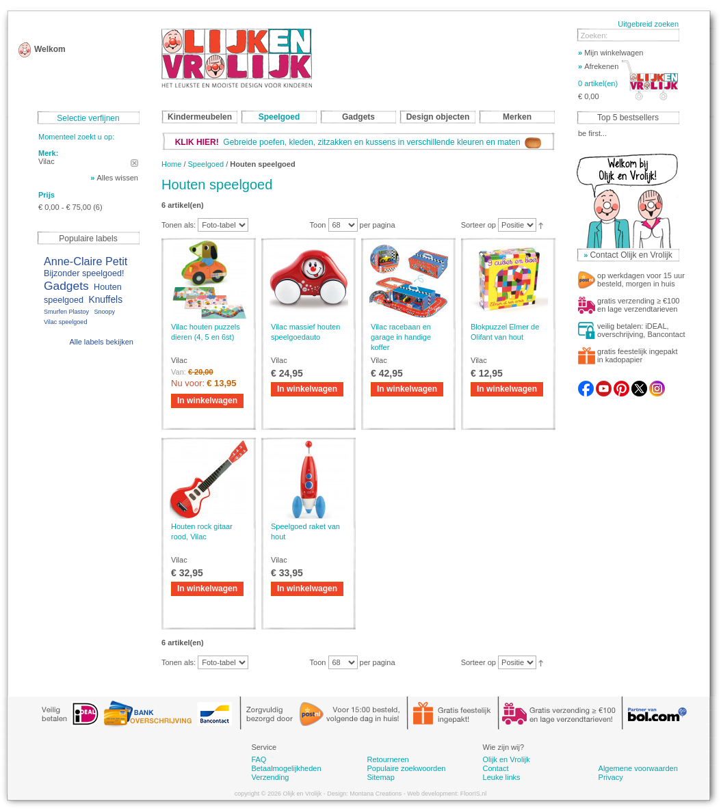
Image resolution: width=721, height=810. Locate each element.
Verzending (270, 777)
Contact (496, 768)
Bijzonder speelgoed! (84, 273)
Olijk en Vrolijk (506, 759)
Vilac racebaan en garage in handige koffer (401, 337)
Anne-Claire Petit (85, 261)
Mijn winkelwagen (610, 53)
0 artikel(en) (598, 83)
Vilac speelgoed (65, 322)
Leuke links (502, 777)
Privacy (611, 777)
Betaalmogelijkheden (286, 768)
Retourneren (387, 759)
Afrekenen (598, 66)
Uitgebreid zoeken (648, 24)
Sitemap (380, 777)
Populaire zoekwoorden (406, 768)
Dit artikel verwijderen (134, 163)
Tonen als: (178, 225)
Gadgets (66, 286)
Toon (318, 225)
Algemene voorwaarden (638, 768)
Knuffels (105, 300)
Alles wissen (117, 178)
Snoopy (104, 311)
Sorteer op (478, 225)
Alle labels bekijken (101, 342)
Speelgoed (206, 164)
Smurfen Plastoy (66, 311)
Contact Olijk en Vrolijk (631, 255)
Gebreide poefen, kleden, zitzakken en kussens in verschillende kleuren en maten (358, 142)
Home (171, 164)
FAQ (258, 759)
